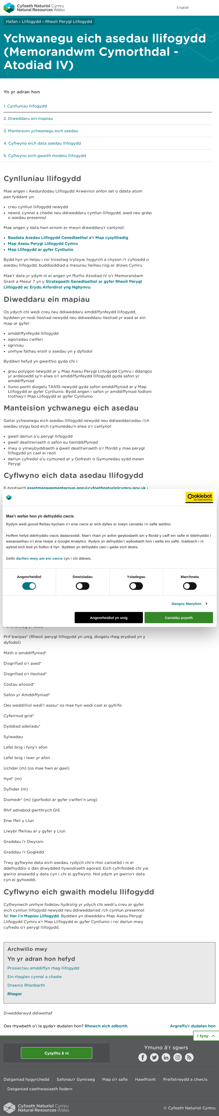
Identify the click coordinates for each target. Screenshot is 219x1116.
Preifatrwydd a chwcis (185, 1079)
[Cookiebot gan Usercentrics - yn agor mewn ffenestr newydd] (199, 497)
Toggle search (199, 7)
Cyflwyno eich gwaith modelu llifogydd (47, 155)
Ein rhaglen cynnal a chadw (34, 976)
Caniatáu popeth (179, 617)
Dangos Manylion (186, 604)
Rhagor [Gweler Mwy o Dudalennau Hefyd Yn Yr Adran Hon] (14, 993)
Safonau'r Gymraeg (76, 1079)
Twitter (154, 1057)
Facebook (142, 1057)
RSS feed (189, 1057)
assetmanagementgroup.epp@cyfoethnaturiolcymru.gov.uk (86, 488)
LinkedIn (166, 1057)
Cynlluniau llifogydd (27, 106)
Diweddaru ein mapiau (30, 118)
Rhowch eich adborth (106, 1026)
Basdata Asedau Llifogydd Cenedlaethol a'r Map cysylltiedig (68, 237)
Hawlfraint (145, 1079)
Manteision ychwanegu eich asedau (43, 130)
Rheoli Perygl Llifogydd (68, 21)
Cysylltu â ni (56, 1053)
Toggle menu (212, 7)
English (183, 7)
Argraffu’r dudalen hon (192, 1026)
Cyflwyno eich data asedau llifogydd (44, 143)
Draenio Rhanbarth (26, 985)
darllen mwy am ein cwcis (39, 558)
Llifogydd (31, 21)
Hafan (12, 21)
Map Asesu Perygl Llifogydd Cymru (43, 243)
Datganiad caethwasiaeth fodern (39, 1088)
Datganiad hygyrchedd (26, 1079)
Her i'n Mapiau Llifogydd (34, 915)
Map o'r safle (115, 1079)
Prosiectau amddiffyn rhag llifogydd (43, 968)
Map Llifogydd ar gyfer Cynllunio (40, 249)
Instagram (177, 1057)
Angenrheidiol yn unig (108, 617)
